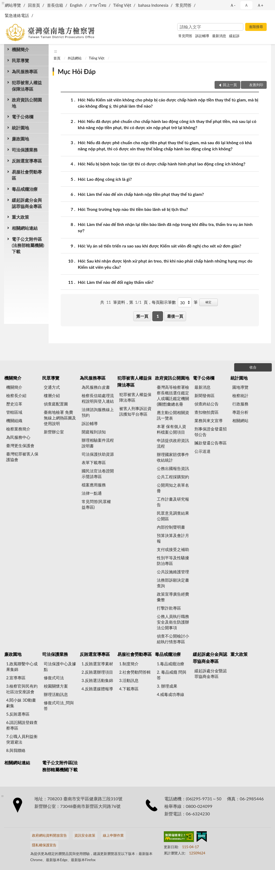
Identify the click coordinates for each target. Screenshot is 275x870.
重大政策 (20, 217)
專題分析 (240, 412)
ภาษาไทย (97, 5)
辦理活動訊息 (56, 694)
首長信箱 (55, 5)
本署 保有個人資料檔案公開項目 (171, 429)
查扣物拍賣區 (206, 412)
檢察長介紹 (16, 395)
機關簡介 (20, 49)
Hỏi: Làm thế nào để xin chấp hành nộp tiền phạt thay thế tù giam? (141, 194)
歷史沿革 (14, 403)
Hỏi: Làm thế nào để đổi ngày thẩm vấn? (116, 282)
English (76, 5)
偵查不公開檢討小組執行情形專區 (173, 639)
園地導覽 (240, 387)
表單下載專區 (94, 462)
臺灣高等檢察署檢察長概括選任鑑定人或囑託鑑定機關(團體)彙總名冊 (173, 395)
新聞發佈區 (204, 395)
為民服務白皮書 (96, 387)
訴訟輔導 (202, 36)
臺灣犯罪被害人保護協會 (22, 456)
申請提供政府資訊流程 (173, 443)
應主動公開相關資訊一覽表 (173, 415)
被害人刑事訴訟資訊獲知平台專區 (135, 411)
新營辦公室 (54, 431)
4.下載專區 (129, 688)
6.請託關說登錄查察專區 (22, 725)
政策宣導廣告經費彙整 (173, 597)
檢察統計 (240, 395)
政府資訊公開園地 (27, 102)
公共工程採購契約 (173, 476)
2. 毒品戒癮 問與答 (171, 675)
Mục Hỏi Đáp (77, 71)
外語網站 (75, 58)
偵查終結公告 (206, 403)
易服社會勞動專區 (27, 175)
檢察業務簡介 (18, 428)
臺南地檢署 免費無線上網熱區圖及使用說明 (60, 418)
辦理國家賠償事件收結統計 (173, 457)
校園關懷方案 (56, 686)
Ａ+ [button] (260, 5)
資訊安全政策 (84, 835)
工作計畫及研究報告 (173, 502)
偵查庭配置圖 (56, 403)
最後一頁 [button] (175, 316)
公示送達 (202, 451)
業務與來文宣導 (208, 420)
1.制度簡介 (129, 663)
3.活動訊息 (129, 680)
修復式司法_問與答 (59, 705)
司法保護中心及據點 (60, 666)
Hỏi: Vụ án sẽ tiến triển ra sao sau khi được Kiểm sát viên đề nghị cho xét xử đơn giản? (159, 246)
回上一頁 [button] (230, 85)
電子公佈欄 (22, 116)
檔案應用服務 (94, 484)
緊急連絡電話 (17, 15)
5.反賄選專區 (18, 714)
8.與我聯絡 (16, 750)
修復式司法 (54, 677)
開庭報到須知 (94, 431)
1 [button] (158, 316)
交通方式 (52, 387)
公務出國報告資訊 (173, 468)
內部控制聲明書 (171, 527)
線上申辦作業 (113, 835)
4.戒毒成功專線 (170, 694)
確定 (208, 302)
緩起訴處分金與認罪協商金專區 (27, 203)
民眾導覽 (20, 60)
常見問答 (183, 5)
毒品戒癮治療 (25, 189)
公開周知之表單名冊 (173, 488)
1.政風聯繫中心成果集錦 (22, 666)
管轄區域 (14, 412)
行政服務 (240, 403)
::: (3, 3)
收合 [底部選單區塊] (252, 367)
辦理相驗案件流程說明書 (98, 443)
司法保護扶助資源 (98, 454)
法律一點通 (92, 493)
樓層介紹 (52, 395)
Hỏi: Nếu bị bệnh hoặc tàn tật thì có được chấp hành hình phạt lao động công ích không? (161, 164)
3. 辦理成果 (167, 686)
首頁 (56, 58)
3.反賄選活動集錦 (97, 680)
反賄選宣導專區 (27, 160)
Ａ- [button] (233, 5)
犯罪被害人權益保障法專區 (27, 85)
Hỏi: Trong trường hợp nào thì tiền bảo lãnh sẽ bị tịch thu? (133, 209)
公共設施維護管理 (173, 571)
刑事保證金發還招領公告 (210, 431)
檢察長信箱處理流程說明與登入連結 (98, 398)
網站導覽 (13, 5)
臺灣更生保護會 (20, 445)
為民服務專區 (25, 71)
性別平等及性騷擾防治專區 (173, 560)
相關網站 (240, 420)
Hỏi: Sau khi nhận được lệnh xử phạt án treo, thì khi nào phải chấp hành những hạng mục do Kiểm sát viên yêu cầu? (165, 264)
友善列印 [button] (256, 85)
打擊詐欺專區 (169, 608)
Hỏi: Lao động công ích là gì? (105, 179)
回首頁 (34, 5)
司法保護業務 (25, 149)
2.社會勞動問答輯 (135, 672)
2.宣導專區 (16, 677)
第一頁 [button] (142, 316)
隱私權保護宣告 (44, 845)
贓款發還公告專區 (210, 442)
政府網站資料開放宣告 (49, 835)
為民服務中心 (18, 437)
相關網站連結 (25, 228)
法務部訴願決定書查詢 (173, 583)
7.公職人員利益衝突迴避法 (22, 739)
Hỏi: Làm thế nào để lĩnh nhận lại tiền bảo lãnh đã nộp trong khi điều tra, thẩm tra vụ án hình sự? (165, 227)
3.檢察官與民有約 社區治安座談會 (22, 689)
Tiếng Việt (122, 5)
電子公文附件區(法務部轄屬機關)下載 (28, 245)
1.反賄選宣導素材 (97, 663)
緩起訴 (234, 36)
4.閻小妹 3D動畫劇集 (21, 703)
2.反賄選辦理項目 (97, 672)
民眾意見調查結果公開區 (173, 516)
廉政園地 (20, 138)
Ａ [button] (246, 5)
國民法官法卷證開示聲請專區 (98, 473)
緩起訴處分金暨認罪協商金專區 (210, 673)
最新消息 (219, 36)
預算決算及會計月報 (173, 538)
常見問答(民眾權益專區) (96, 504)
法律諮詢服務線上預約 (98, 412)
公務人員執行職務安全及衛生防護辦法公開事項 (173, 622)
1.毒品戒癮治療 (170, 663)
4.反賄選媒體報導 (97, 688)
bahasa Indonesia (153, 5)
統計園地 (20, 127)
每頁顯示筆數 (164, 302)
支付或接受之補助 (173, 549)
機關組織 (14, 420)
